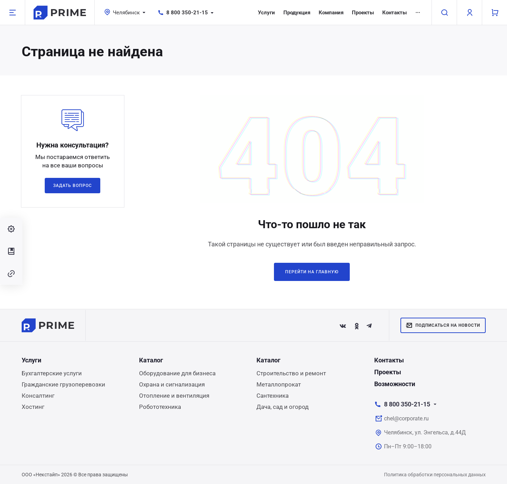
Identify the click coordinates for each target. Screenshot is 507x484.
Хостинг (33, 406)
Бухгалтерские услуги (52, 373)
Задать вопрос (72, 185)
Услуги (266, 12)
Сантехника (272, 395)
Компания (331, 12)
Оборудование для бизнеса (177, 373)
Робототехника (160, 406)
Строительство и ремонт (291, 373)
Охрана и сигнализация (172, 384)
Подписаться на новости (443, 325)
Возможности (394, 384)
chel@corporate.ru (406, 418)
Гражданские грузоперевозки (63, 384)
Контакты (394, 12)
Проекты (363, 12)
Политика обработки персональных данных (435, 474)
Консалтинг (38, 395)
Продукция (296, 12)
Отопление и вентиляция (174, 395)
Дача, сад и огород (282, 406)
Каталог (151, 360)
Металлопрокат (278, 384)
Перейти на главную (311, 271)
